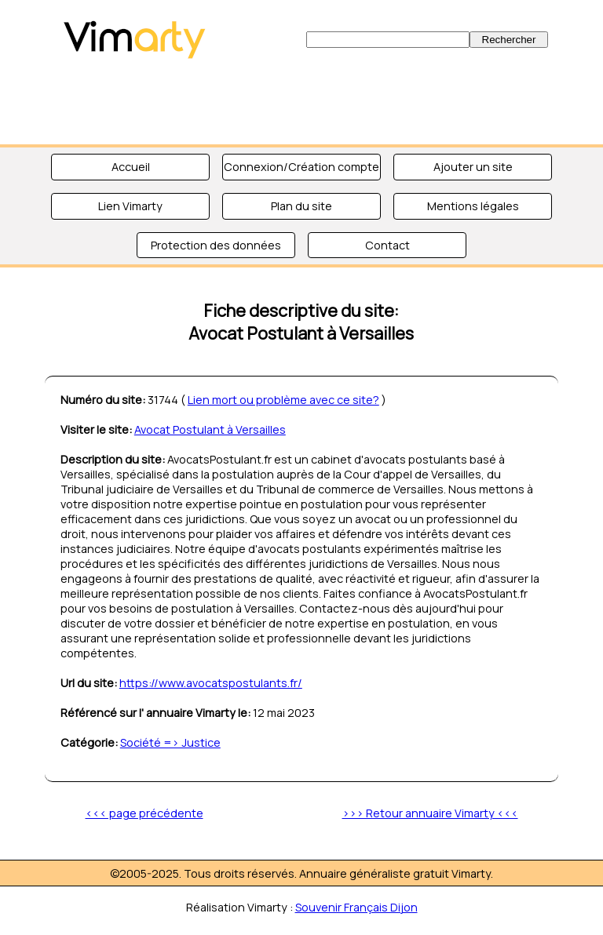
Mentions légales (473, 205)
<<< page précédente (144, 813)
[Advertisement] (301, 102)
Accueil (130, 166)
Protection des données (216, 245)
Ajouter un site (473, 166)
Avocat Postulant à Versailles (210, 429)
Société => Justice (170, 742)
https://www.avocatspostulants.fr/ (210, 682)
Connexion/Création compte (301, 166)
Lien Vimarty (130, 205)
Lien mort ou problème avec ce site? (283, 399)
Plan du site (301, 205)
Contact (387, 245)
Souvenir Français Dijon (356, 907)
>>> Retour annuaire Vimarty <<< (430, 813)
